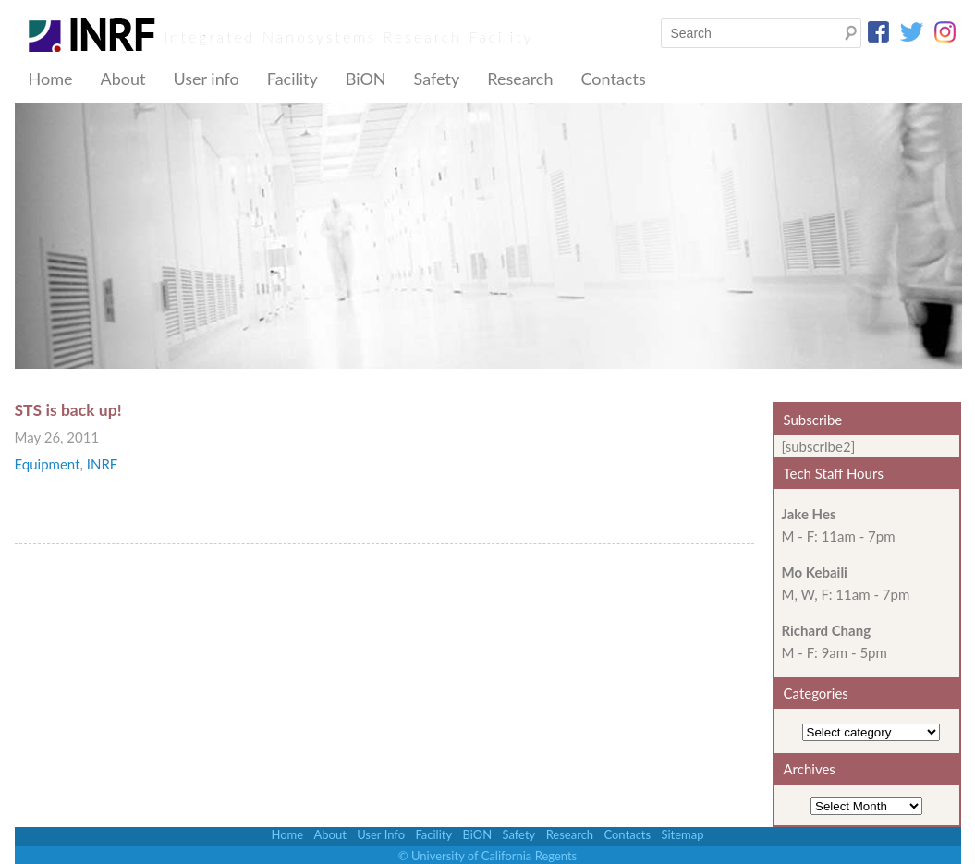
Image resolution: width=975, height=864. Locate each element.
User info (205, 78)
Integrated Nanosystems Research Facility (349, 36)
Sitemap (682, 834)
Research (520, 78)
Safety (437, 78)
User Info (381, 834)
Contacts (612, 78)
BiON (366, 78)
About (122, 78)
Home (51, 78)
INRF (102, 464)
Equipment (47, 464)
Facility (292, 78)
